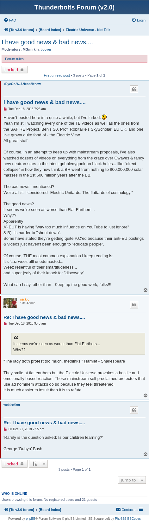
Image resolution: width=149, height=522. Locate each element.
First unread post (57, 75)
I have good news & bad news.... (47, 42)
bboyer (45, 49)
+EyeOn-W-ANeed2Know (22, 84)
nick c (24, 299)
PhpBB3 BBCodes (128, 518)
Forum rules (14, 59)
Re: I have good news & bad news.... (44, 317)
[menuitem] (9, 20)
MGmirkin (31, 49)
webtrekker (11, 405)
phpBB (30, 518)
